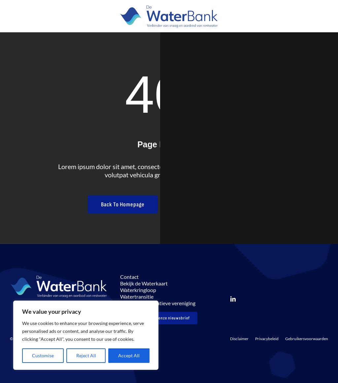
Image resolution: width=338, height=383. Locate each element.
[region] (85, 335)
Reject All (86, 355)
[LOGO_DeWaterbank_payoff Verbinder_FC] (169, 7)
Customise (43, 355)
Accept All (129, 355)
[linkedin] (233, 299)
